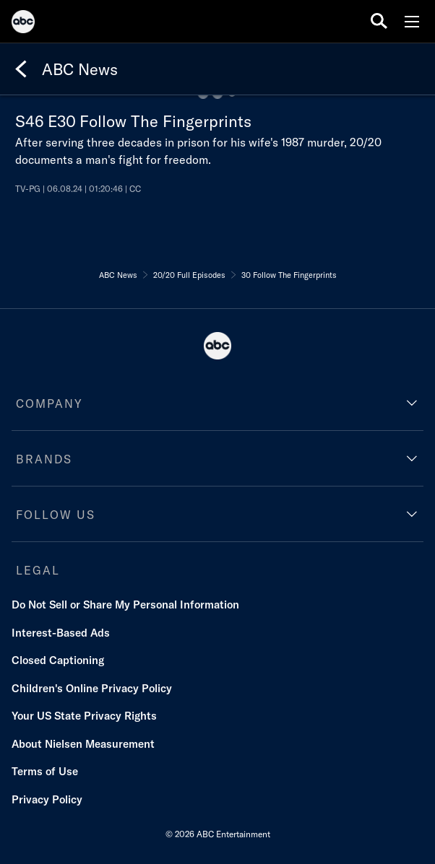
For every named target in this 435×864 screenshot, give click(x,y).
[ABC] (23, 24)
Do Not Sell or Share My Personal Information (125, 604)
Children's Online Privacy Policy (92, 688)
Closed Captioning (58, 660)
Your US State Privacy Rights (84, 716)
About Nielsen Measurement (83, 744)
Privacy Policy (47, 799)
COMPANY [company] (49, 403)
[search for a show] (379, 21)
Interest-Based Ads (61, 633)
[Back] (21, 69)
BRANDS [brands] (44, 459)
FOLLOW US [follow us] (55, 514)
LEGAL (38, 570)
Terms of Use (45, 771)
